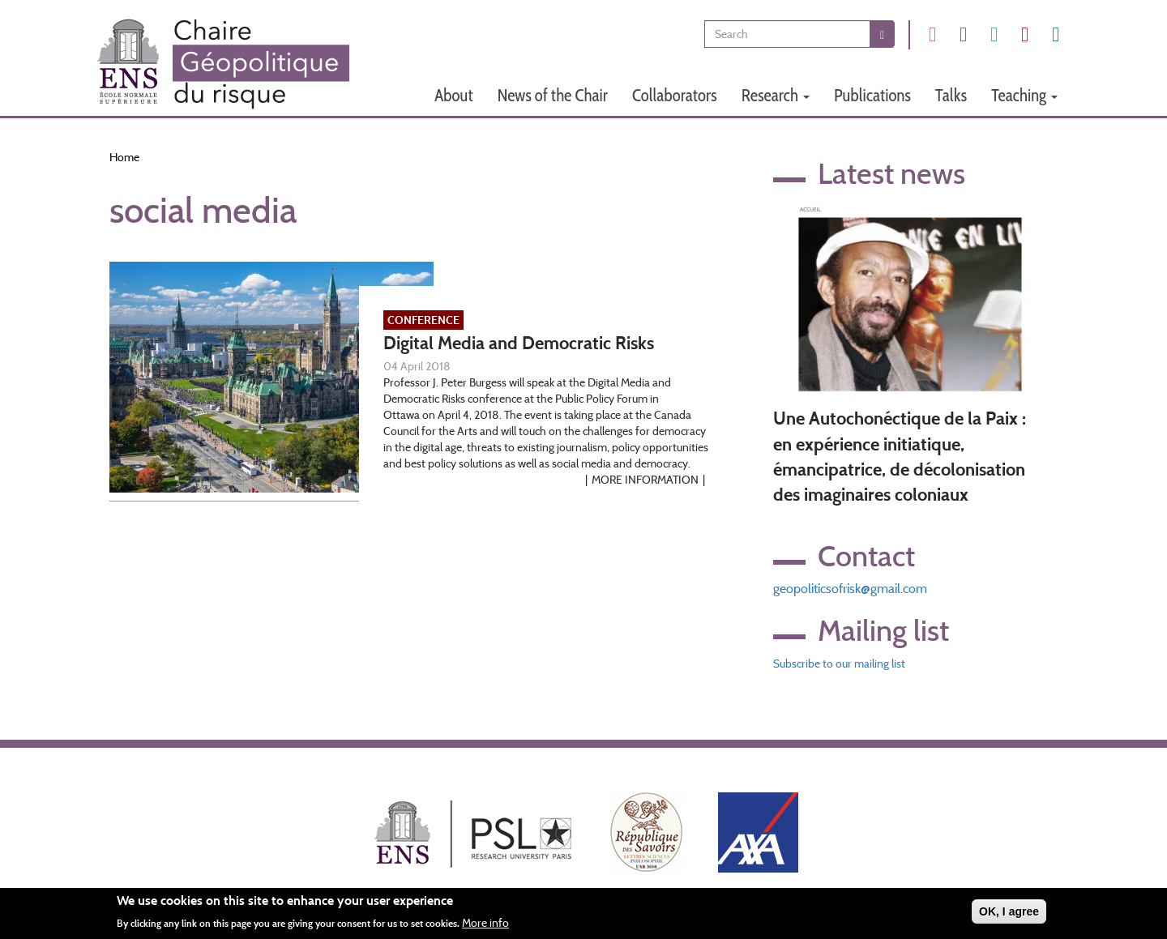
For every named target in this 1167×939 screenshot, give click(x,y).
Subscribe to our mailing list (839, 663)
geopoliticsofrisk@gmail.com (850, 588)
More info (485, 926)
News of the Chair (553, 95)
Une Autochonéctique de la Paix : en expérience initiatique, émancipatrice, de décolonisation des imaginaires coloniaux (899, 457)
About (453, 95)
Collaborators (674, 95)
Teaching (1024, 95)
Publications (872, 95)
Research (776, 95)
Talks (951, 95)
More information (645, 479)
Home (124, 157)
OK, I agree (1009, 915)
